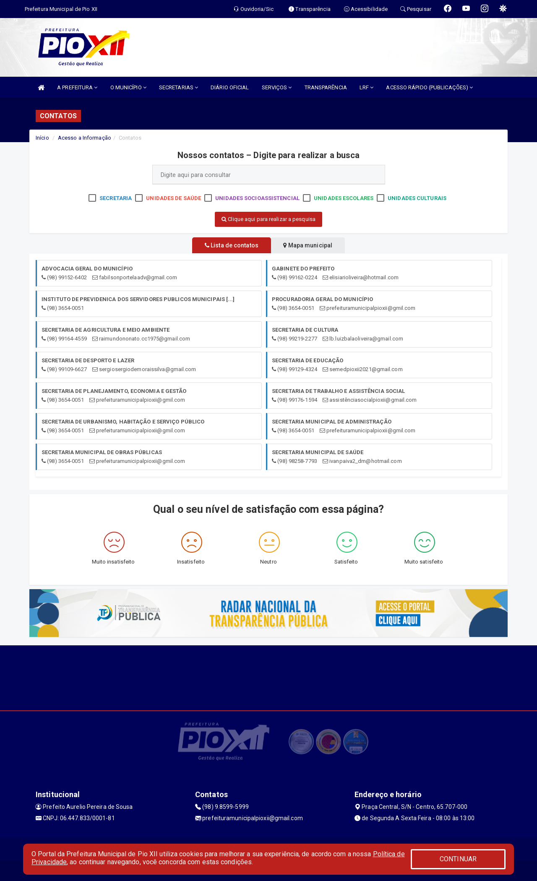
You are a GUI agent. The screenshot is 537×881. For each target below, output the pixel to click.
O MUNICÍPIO (128, 87)
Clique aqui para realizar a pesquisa (268, 219)
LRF (367, 87)
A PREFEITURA (77, 87)
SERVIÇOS (277, 87)
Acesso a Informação (84, 138)
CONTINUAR (458, 859)
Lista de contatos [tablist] (226, 245)
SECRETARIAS (178, 87)
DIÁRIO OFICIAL (230, 87)
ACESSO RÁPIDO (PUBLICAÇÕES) (429, 87)
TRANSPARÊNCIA (326, 87)
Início (42, 138)
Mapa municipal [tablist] (313, 245)
